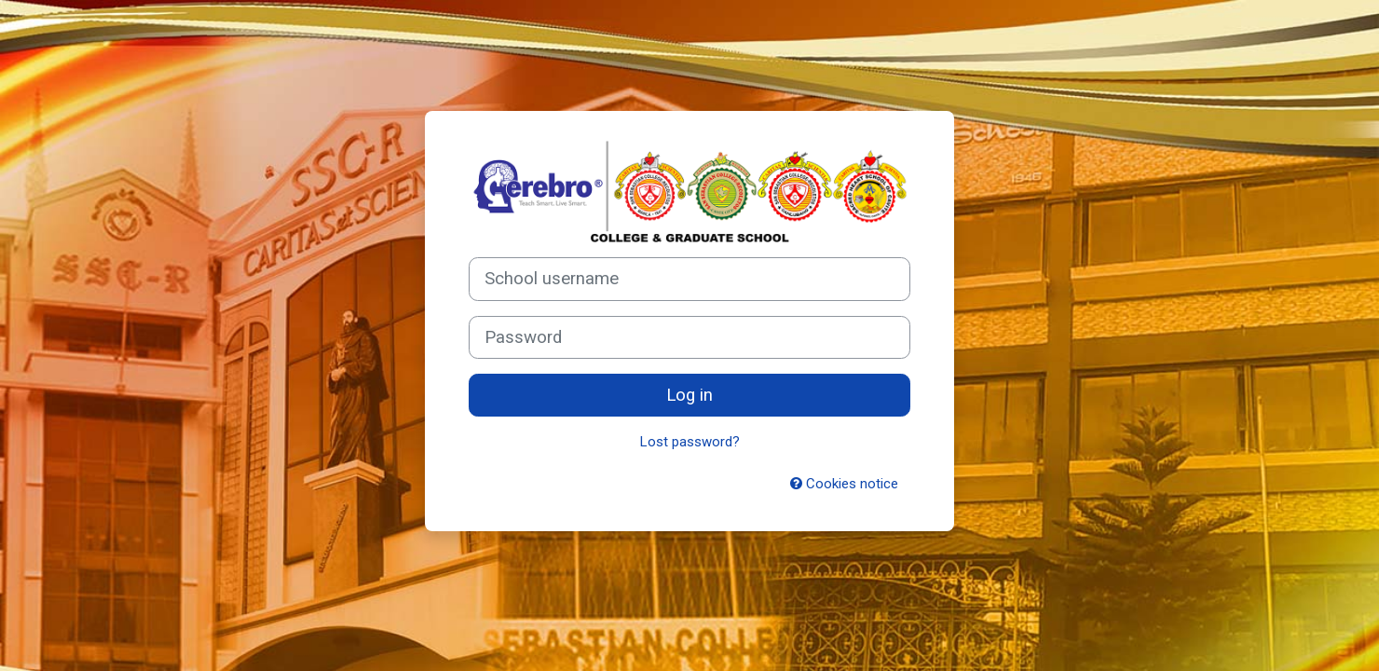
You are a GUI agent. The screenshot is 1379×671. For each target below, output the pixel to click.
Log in (689, 395)
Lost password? (690, 441)
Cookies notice (844, 483)
